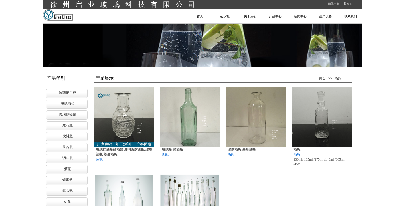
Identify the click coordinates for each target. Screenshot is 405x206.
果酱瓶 (67, 147)
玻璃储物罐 (67, 114)
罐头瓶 (67, 191)
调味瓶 (67, 158)
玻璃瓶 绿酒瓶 (172, 150)
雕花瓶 (67, 125)
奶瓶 (67, 201)
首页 (322, 78)
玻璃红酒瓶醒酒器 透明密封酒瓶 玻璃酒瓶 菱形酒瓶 (124, 152)
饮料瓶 (67, 136)
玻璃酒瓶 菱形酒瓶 (242, 150)
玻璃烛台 (67, 104)
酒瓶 (338, 78)
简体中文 (333, 3)
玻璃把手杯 (67, 93)
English (348, 3)
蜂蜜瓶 (67, 180)
